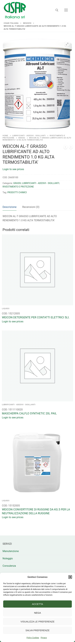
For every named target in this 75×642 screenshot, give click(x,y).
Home (5, 135)
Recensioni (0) (30, 206)
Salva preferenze (37, 630)
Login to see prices (13, 169)
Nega (37, 612)
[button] (70, 577)
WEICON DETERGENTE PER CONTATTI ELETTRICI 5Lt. (35, 317)
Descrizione (9, 206)
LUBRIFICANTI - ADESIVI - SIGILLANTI (29, 135)
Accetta (37, 604)
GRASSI (21, 138)
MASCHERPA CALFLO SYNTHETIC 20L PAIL (29, 413)
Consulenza (9, 565)
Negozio (27, 23)
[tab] (9, 207)
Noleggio (8, 558)
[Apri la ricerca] (56, 10)
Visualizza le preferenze (37, 621)
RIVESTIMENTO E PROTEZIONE (18, 186)
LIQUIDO (5, 308)
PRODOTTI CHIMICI (17, 192)
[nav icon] (66, 10)
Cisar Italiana (11, 23)
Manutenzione (11, 551)
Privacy (44, 638)
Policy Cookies (33, 638)
